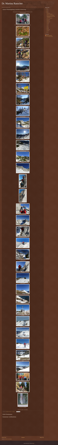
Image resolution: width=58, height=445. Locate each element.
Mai (47, 26)
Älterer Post (42, 437)
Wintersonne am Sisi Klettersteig (50, 15)
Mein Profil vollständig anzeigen (49, 36)
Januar (47, 30)
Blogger (33, 443)
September (48, 21)
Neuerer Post (4, 437)
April (47, 27)
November (48, 19)
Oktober (48, 20)
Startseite (23, 437)
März (47, 28)
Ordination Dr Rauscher (49, 35)
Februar (48, 29)
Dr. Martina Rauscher (12, 3)
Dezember (48, 13)
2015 (46, 12)
